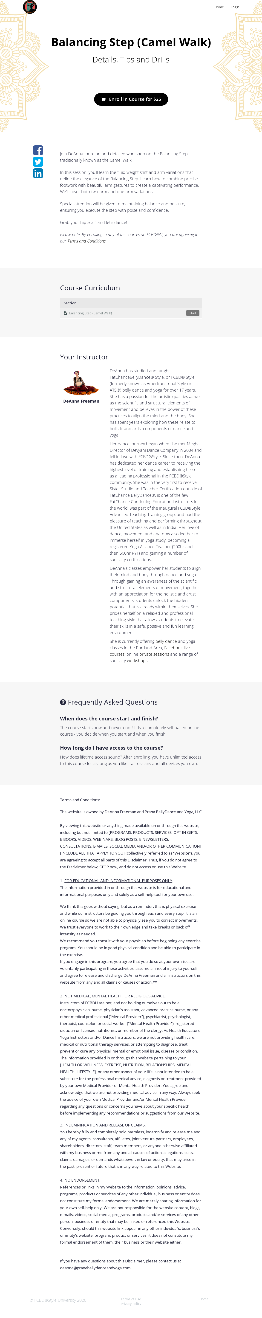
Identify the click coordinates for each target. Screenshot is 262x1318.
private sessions (154, 654)
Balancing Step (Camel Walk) (131, 313)
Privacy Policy (131, 1303)
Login (235, 7)
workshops (137, 660)
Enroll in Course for (131, 99)
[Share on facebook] (38, 152)
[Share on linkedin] (38, 175)
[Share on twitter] (38, 164)
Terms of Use (131, 1299)
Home (219, 7)
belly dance (166, 641)
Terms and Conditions (86, 241)
